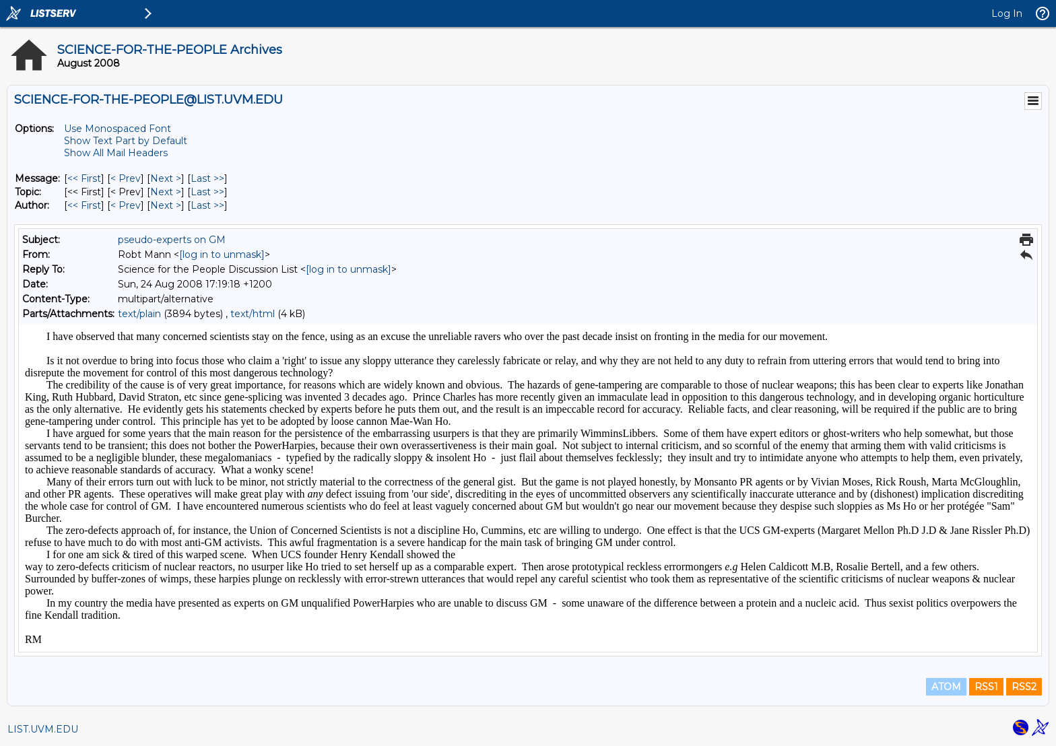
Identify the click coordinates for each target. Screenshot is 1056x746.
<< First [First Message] (84, 178)
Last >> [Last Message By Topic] (207, 192)
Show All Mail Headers (116, 153)
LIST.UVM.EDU (42, 729)
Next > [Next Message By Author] (165, 205)
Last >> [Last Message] (207, 178)
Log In (1006, 13)
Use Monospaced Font (117, 129)
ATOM (946, 687)
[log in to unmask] (222, 254)
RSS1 (986, 687)
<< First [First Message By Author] (84, 205)
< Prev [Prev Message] (125, 178)
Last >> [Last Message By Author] (207, 205)
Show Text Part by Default (125, 141)
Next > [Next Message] (165, 178)
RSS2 (1024, 687)
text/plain (139, 314)
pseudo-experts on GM (172, 240)
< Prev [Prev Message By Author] (125, 205)
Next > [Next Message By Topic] (165, 192)
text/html (252, 314)
